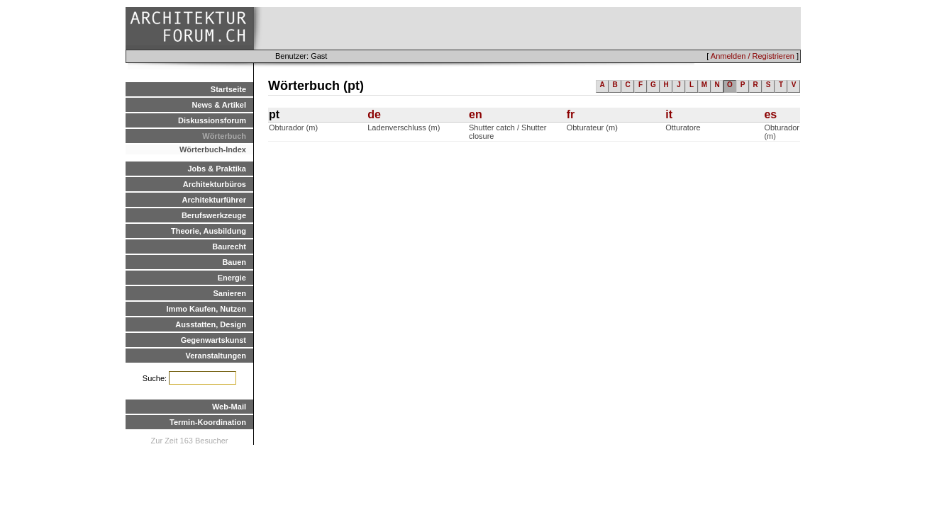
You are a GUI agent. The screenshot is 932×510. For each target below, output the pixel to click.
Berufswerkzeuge (214, 215)
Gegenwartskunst (213, 340)
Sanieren (229, 293)
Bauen (234, 262)
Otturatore (683, 127)
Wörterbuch (224, 136)
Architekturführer (214, 200)
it (668, 114)
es (770, 114)
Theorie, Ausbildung (208, 231)
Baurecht (229, 246)
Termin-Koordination (208, 422)
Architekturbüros (214, 184)
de (374, 114)
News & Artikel (219, 105)
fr (571, 114)
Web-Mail (229, 406)
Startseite (228, 89)
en (475, 114)
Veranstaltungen (215, 355)
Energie (232, 277)
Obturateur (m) (592, 127)
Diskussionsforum (212, 120)
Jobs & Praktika (216, 168)
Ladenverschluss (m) (403, 127)
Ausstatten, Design (210, 324)
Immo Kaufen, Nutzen (206, 309)
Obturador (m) (293, 127)
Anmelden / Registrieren (752, 56)
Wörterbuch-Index (212, 149)
